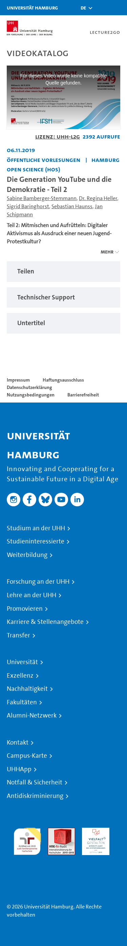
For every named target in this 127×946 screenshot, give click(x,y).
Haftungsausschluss (63, 380)
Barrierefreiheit (83, 394)
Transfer (18, 635)
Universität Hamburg (32, 7)
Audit (54, 831)
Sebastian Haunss (71, 206)
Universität (22, 662)
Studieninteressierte (35, 541)
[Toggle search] (101, 7)
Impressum (18, 380)
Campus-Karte (27, 755)
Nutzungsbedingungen (31, 394)
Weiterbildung (27, 555)
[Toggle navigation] (118, 7)
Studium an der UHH (36, 528)
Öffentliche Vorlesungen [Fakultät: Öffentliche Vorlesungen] (43, 159)
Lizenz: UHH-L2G (57, 136)
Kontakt (17, 742)
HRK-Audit (94, 831)
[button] (83, 8)
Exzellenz (20, 675)
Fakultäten (22, 702)
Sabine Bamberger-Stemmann (42, 198)
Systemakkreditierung (27, 859)
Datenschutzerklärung (29, 387)
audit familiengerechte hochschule (27, 839)
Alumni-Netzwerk (32, 715)
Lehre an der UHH (31, 595)
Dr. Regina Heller (98, 198)
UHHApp (19, 769)
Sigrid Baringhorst (28, 206)
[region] (63, 271)
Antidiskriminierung (35, 796)
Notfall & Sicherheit (34, 782)
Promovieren (25, 608)
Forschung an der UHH (38, 581)
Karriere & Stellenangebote (45, 621)
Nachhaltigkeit (27, 688)
